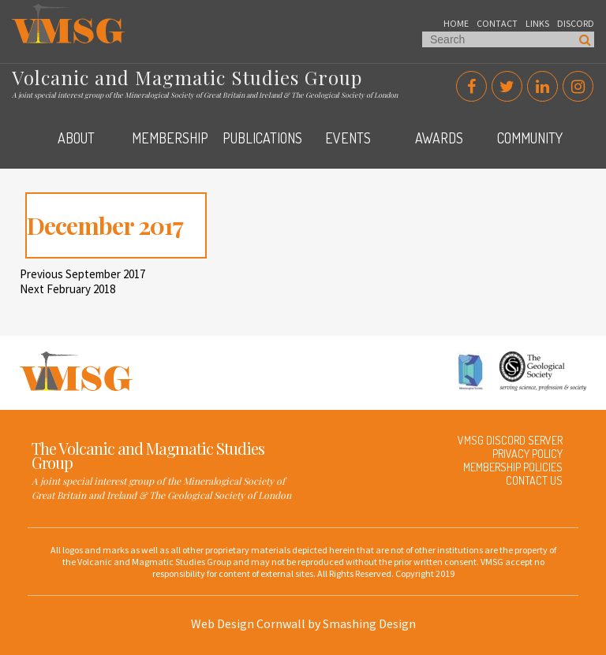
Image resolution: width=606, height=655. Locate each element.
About (76, 138)
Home (456, 23)
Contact (497, 23)
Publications (262, 138)
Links (537, 23)
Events (348, 138)
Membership (170, 138)
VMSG (27, 12)
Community (530, 138)
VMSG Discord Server (510, 440)
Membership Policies (513, 467)
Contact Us (534, 480)
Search (585, 39)
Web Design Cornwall (248, 623)
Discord (575, 23)
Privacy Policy (527, 453)
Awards (439, 138)
